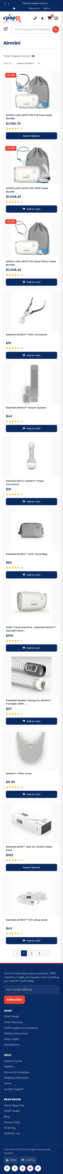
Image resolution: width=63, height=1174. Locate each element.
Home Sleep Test (14, 1105)
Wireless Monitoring (16, 1033)
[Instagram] (22, 1168)
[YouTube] (30, 1168)
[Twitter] (15, 1168)
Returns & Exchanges (16, 1072)
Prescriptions (11, 1044)
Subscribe (14, 999)
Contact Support (14, 1089)
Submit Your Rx (13, 1061)
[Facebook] (7, 1168)
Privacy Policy (12, 1122)
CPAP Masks (11, 1016)
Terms (7, 1083)
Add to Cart (31, 209)
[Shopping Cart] (49, 18)
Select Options (31, 135)
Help (46, 8)
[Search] (55, 29)
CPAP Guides (12, 1110)
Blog (7, 1116)
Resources (34, 8)
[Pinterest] (38, 1168)
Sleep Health (11, 1039)
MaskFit (8, 1066)
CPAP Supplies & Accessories (21, 1027)
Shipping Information (16, 1077)
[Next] (47, 953)
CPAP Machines (13, 1022)
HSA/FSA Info (12, 1133)
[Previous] (16, 953)
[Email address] (31, 989)
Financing (9, 1127)
